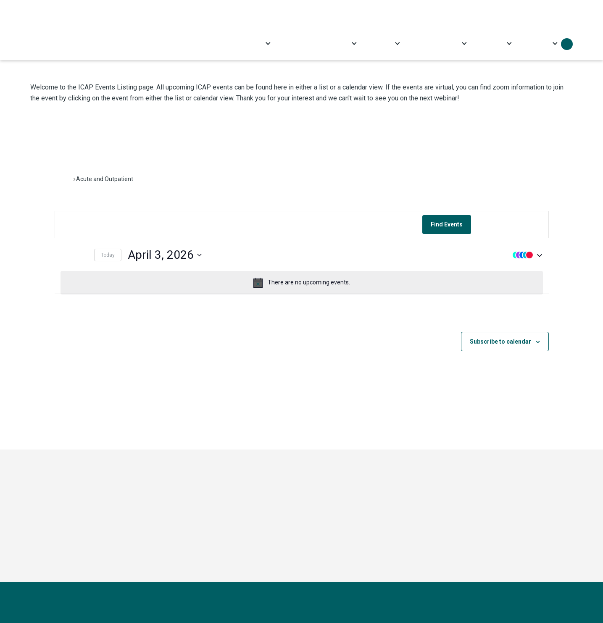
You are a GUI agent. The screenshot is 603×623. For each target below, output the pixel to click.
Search (567, 44)
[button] (525, 255)
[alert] (302, 282)
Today (108, 255)
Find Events (447, 224)
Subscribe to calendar (500, 341)
